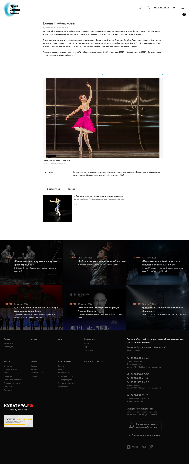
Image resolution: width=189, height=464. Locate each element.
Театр (7, 361)
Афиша (7, 339)
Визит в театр (64, 366)
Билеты (61, 369)
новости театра (161, 7)
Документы (8, 387)
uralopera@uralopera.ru (156, 411)
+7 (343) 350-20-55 (138, 374)
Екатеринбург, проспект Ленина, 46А (156, 349)
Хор (85, 347)
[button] (102, 74)
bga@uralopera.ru (135, 361)
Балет (60, 339)
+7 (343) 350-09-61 (138, 358)
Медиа (34, 361)
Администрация (10, 369)
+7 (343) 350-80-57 (138, 381)
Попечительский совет (13, 380)
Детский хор (89, 350)
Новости (34, 366)
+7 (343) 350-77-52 (137, 378)
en (174, 7)
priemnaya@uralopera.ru (138, 398)
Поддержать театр (12, 383)
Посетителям (64, 361)
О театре (8, 366)
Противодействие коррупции (144, 435)
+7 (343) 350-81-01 (137, 395)
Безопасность (64, 387)
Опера (34, 339)
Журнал (34, 369)
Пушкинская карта (65, 373)
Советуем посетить (66, 383)
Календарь (8, 343)
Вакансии (8, 376)
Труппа (7, 373)
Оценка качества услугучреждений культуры (143, 425)
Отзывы (34, 376)
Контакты (8, 390)
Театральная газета (39, 373)
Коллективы (90, 339)
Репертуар (8, 347)
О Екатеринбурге (65, 380)
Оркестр (88, 343)
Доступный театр (65, 376)
